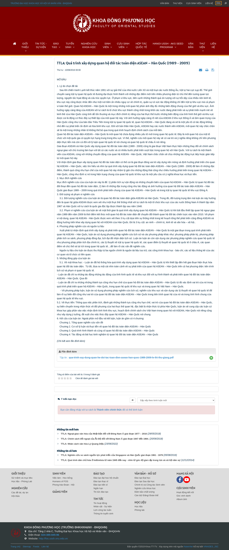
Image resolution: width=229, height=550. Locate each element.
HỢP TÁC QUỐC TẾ (141, 45)
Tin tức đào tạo (100, 492)
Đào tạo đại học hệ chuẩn (105, 478)
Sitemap (27, 546)
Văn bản (164, 3)
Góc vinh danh (184, 495)
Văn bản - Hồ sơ (145, 473)
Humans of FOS (60, 481)
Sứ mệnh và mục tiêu (21, 478)
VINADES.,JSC (211, 546)
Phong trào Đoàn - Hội (63, 484)
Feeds (36, 546)
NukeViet (188, 546)
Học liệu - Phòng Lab (21, 481)
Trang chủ (16, 546)
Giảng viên (59, 492)
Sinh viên (58, 473)
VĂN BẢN (190, 45)
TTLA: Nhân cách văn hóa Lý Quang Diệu (82, 444)
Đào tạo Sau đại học (144, 481)
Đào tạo (99, 473)
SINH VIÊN (106, 45)
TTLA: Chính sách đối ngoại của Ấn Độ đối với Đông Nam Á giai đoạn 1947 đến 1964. (105, 439)
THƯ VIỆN (202, 45)
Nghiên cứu (19, 488)
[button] (211, 358)
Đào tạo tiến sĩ (100, 484)
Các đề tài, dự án (19, 492)
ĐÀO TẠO (55, 45)
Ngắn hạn (98, 488)
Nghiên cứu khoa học (145, 488)
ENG (219, 3)
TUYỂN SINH (69, 45)
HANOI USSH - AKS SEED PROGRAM (168, 45)
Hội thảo (15, 496)
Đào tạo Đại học (142, 478)
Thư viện (177, 3)
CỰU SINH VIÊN (123, 45)
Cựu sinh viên (193, 3)
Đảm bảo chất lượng (144, 492)
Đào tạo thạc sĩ (100, 481)
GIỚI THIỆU (25, 45)
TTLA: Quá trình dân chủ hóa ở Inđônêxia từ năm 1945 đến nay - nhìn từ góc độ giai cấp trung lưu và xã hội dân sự (120, 460)
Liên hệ (209, 3)
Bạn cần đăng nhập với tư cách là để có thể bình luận (101, 409)
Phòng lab (139, 510)
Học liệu (140, 502)
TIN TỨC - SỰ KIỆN (41, 45)
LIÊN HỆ (213, 45)
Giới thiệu (18, 473)
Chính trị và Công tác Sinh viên (149, 484)
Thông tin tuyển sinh (103, 513)
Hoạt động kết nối (185, 492)
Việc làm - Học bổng (62, 478)
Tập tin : (116, 357)
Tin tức (98, 499)
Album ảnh (182, 499)
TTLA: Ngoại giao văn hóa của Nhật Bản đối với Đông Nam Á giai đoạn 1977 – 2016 (104, 433)
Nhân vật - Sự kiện (102, 506)
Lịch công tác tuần (102, 510)
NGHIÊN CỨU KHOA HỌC (89, 45)
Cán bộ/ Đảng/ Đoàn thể (146, 495)
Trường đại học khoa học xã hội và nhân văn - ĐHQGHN (41, 3)
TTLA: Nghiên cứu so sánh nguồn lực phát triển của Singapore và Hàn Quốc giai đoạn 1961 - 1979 (112, 455)
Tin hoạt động (100, 503)
